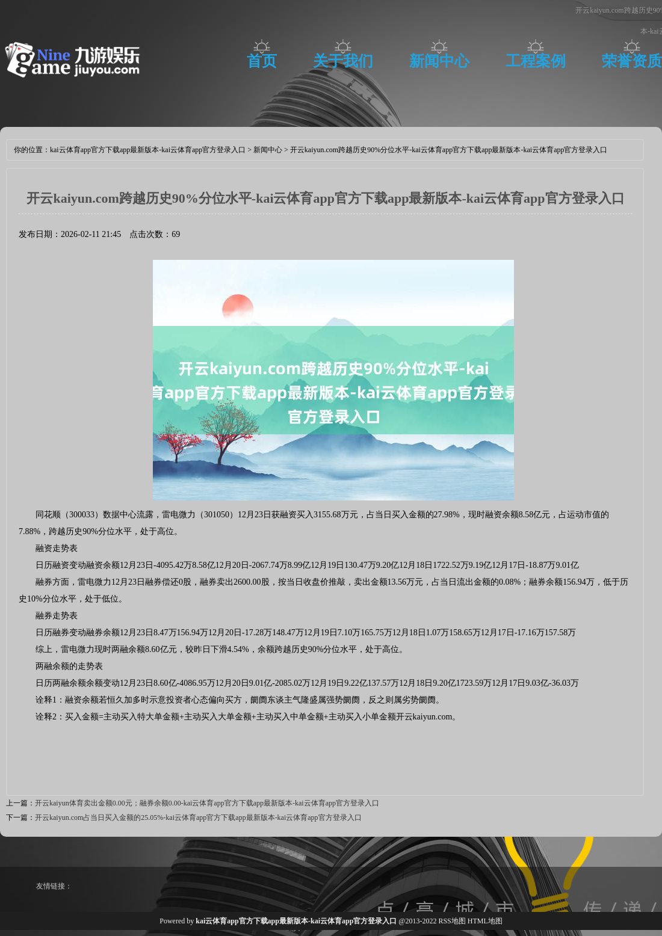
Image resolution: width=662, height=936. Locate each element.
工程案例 (536, 61)
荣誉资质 (632, 61)
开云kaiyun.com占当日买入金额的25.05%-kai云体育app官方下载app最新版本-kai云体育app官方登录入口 (198, 817)
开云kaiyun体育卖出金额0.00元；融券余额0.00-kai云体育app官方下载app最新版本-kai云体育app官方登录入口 (207, 803)
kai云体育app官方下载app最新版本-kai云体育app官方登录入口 (148, 150)
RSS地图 (451, 921)
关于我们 (343, 61)
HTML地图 (485, 921)
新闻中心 (439, 61)
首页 (262, 61)
